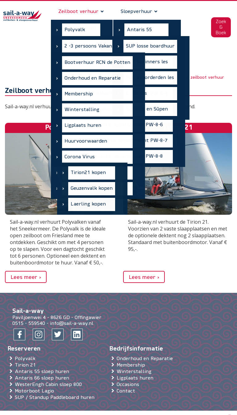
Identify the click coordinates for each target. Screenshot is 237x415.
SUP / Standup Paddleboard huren (55, 382)
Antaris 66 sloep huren (43, 362)
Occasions (129, 369)
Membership (132, 349)
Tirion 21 (26, 349)
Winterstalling (135, 356)
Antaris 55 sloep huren (43, 356)
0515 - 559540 (28, 308)
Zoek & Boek (220, 20)
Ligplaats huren (136, 362)
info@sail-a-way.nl (72, 308)
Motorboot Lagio (35, 375)
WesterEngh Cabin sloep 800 (49, 369)
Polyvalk (26, 343)
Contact (127, 375)
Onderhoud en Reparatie (146, 343)
